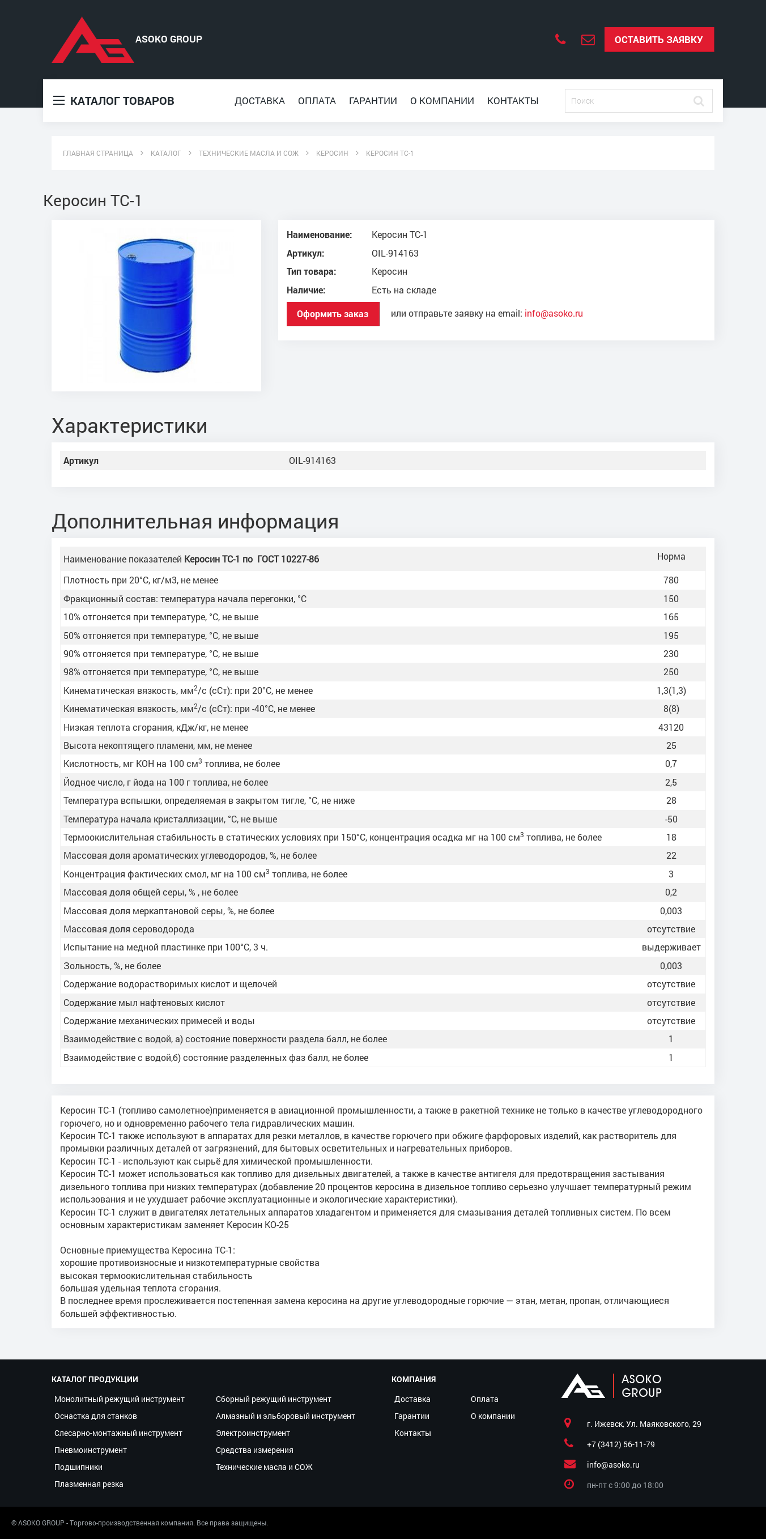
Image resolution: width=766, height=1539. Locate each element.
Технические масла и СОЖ (264, 1466)
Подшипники (78, 1466)
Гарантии (373, 100)
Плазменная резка (89, 1483)
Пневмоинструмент (90, 1449)
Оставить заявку (659, 39)
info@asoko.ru (554, 312)
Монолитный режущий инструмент (119, 1398)
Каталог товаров (114, 100)
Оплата (317, 100)
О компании (442, 100)
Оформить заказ (332, 313)
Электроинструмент (253, 1432)
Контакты (513, 100)
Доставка (260, 100)
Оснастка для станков (95, 1415)
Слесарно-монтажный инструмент (118, 1432)
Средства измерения (254, 1449)
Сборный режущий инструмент (273, 1398)
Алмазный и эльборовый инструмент (285, 1415)
